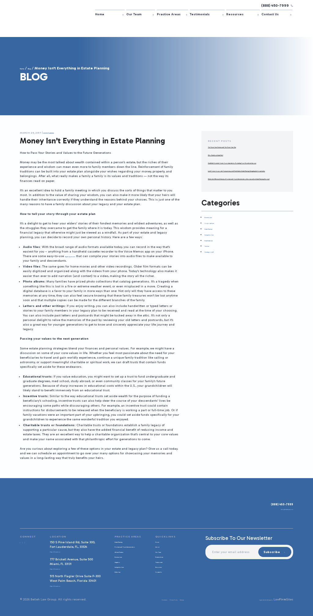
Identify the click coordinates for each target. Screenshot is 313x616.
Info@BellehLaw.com (278, 510)
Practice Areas (169, 14)
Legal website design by (255, 599)
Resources (235, 14)
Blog (38, 68)
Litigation (119, 565)
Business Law (214, 236)
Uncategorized (215, 270)
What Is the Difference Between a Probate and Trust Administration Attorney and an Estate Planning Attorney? (245, 192)
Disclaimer (143, 599)
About (158, 546)
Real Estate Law (215, 258)
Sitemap (182, 599)
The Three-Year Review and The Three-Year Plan (242, 147)
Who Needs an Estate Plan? (228, 155)
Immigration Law (216, 253)
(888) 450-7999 (277, 5)
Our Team (134, 14)
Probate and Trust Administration (125, 548)
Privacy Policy (163, 599)
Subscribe (270, 552)
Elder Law (119, 575)
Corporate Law (215, 241)
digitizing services (79, 256)
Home (99, 14)
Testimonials (200, 14)
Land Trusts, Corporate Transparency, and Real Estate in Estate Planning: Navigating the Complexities (246, 177)
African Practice (124, 555)
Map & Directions (61, 551)
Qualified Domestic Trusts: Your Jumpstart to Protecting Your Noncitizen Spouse (240, 164)
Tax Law (209, 264)
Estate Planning (55, 132)
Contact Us (270, 14)
